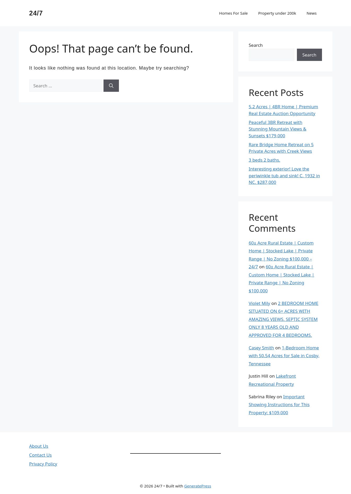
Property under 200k (277, 13)
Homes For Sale (233, 13)
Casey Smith (261, 348)
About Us (38, 446)
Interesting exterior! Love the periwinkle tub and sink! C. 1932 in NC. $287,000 (284, 175)
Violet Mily (259, 303)
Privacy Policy (43, 464)
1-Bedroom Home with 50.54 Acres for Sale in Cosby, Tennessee (284, 356)
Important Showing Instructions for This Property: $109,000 (279, 405)
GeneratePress (197, 486)
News (312, 13)
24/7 (36, 13)
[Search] (111, 86)
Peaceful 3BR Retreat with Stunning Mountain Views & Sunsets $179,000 (278, 129)
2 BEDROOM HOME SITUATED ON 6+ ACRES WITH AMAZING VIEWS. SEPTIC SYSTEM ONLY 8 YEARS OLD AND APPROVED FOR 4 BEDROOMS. (284, 319)
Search (256, 45)
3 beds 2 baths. (264, 160)
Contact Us (40, 455)
